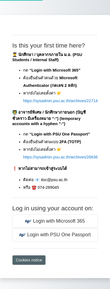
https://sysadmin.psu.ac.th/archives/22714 (60, 101)
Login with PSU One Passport (55, 235)
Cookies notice (29, 260)
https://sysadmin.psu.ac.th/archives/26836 (60, 157)
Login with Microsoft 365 (55, 221)
